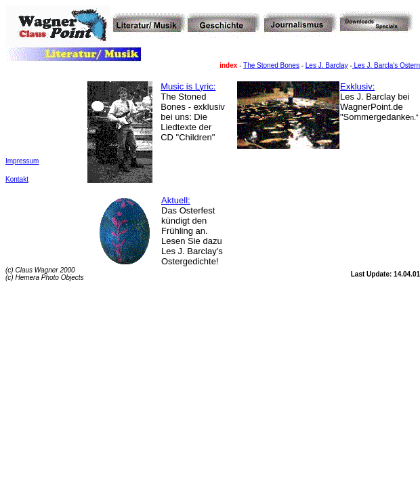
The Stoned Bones (271, 65)
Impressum (22, 161)
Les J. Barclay (327, 65)
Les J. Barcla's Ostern (386, 65)
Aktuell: (175, 200)
